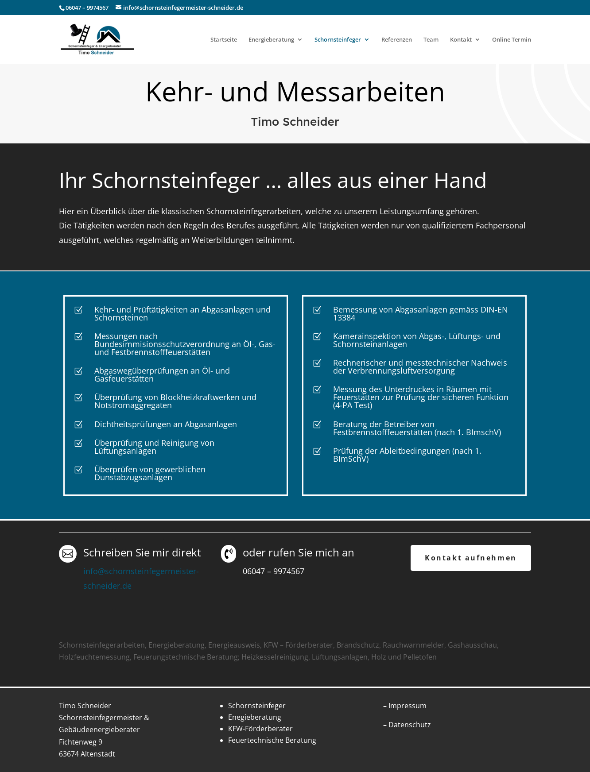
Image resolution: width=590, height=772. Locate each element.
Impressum (407, 705)
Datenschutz (409, 725)
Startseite (223, 39)
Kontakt (461, 39)
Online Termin (511, 39)
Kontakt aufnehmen (471, 558)
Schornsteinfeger (337, 39)
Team (431, 39)
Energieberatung (271, 39)
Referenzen (396, 39)
